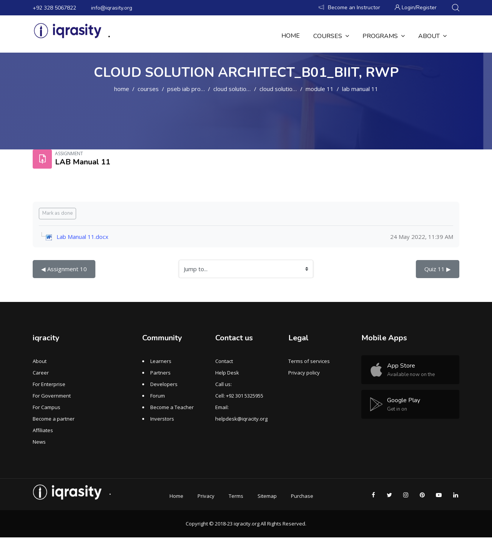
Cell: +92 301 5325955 (239, 395)
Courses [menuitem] (331, 36)
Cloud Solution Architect (243, 89)
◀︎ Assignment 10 (64, 269)
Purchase (302, 495)
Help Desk (227, 372)
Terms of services (309, 361)
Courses (148, 89)
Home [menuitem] (290, 35)
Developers (164, 384)
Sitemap (267, 495)
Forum (157, 395)
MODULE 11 (320, 89)
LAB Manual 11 (360, 89)
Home (121, 89)
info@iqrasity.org (111, 8)
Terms (236, 495)
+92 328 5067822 (54, 8)
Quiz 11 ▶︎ (437, 269)
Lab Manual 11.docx (82, 236)
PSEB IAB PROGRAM (190, 89)
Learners (160, 361)
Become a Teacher (172, 407)
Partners (160, 372)
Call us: (223, 384)
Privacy (206, 495)
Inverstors (162, 418)
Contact (224, 361)
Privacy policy (304, 372)
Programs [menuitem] (383, 36)
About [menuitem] (432, 36)
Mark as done (57, 213)
